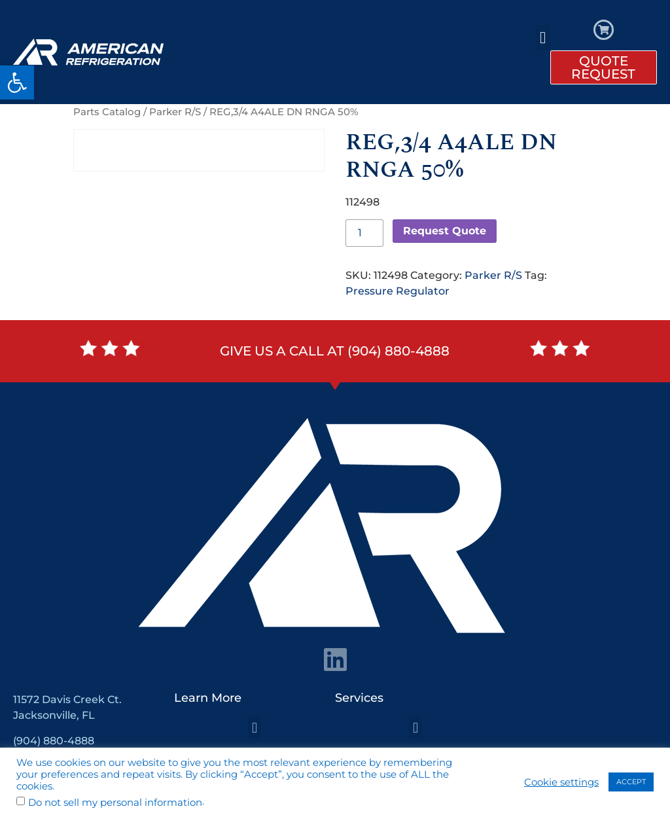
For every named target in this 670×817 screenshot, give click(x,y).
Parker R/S (175, 112)
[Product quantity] (364, 233)
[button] (17, 82)
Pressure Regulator (397, 291)
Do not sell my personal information (115, 803)
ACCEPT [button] (631, 781)
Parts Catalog (107, 112)
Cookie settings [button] (561, 782)
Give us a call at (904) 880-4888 (335, 351)
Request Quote (444, 231)
